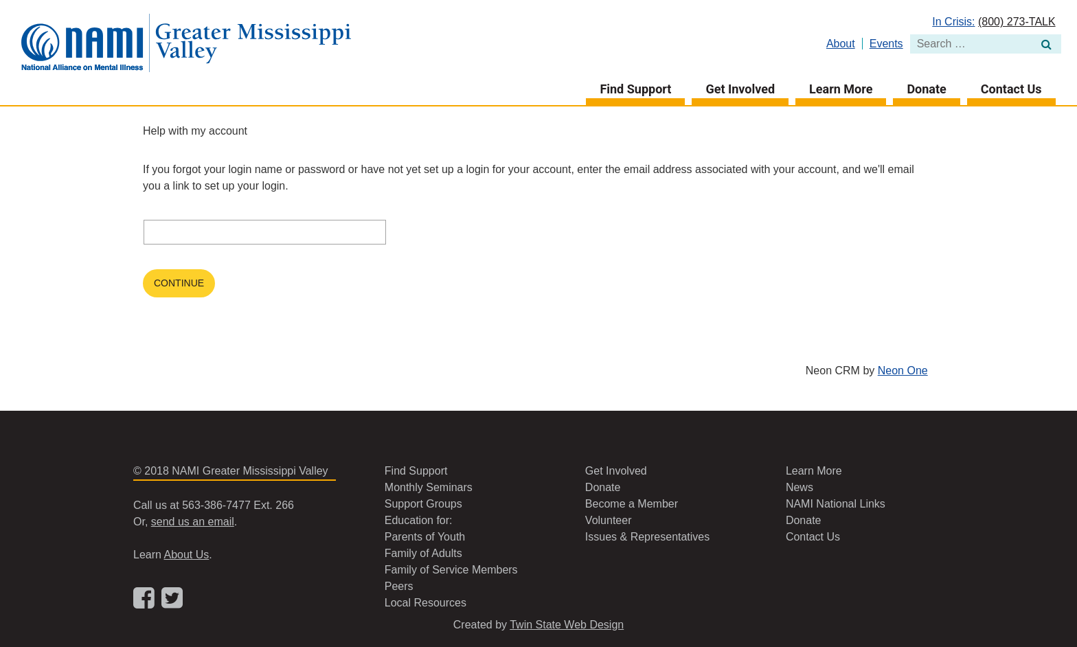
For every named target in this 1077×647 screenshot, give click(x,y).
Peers (399, 586)
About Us (186, 554)
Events (886, 43)
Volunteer (608, 520)
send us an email (192, 521)
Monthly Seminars (429, 487)
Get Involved (740, 89)
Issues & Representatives (647, 537)
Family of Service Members (451, 570)
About (840, 43)
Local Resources (425, 603)
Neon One (903, 370)
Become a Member (631, 504)
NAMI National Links (835, 504)
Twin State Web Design (567, 625)
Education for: (419, 520)
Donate (926, 89)
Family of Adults (423, 553)
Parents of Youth (425, 537)
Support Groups (423, 504)
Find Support (635, 89)
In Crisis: (953, 21)
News (799, 487)
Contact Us (1011, 89)
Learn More (840, 89)
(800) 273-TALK (1017, 21)
